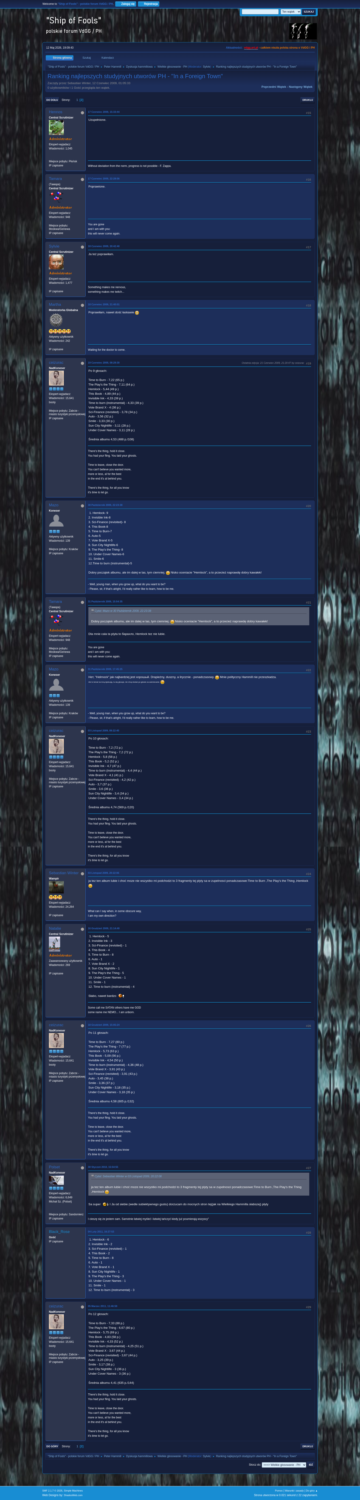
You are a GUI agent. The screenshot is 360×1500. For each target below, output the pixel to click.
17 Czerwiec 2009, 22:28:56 (104, 178)
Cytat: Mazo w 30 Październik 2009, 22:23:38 (123, 610)
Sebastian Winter (64, 873)
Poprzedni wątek (274, 86)
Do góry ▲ (312, 1490)
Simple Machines (73, 1490)
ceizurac (56, 362)
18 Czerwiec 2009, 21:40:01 (104, 304)
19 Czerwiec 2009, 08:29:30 (104, 362)
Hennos (55, 112)
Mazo (54, 505)
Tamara (55, 178)
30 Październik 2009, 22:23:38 (105, 505)
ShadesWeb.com (73, 1495)
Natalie (55, 928)
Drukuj (307, 100)
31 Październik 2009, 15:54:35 (105, 601)
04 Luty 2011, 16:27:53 (101, 1231)
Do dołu (52, 100)
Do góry (52, 1446)
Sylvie (206, 66)
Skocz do (254, 1464)
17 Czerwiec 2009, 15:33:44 (104, 111)
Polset (54, 1167)
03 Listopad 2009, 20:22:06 (103, 872)
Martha (55, 304)
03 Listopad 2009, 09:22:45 (103, 730)
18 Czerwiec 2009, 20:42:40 (104, 246)
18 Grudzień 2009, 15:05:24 (104, 1024)
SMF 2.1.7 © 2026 (52, 1490)
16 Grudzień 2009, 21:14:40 (104, 928)
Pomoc (279, 1490)
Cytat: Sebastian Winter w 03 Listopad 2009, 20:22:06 (128, 1176)
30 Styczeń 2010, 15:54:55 (103, 1167)
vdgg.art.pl (251, 47)
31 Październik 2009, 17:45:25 (105, 669)
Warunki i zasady (294, 1490)
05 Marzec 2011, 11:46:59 (102, 1306)
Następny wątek (300, 86)
